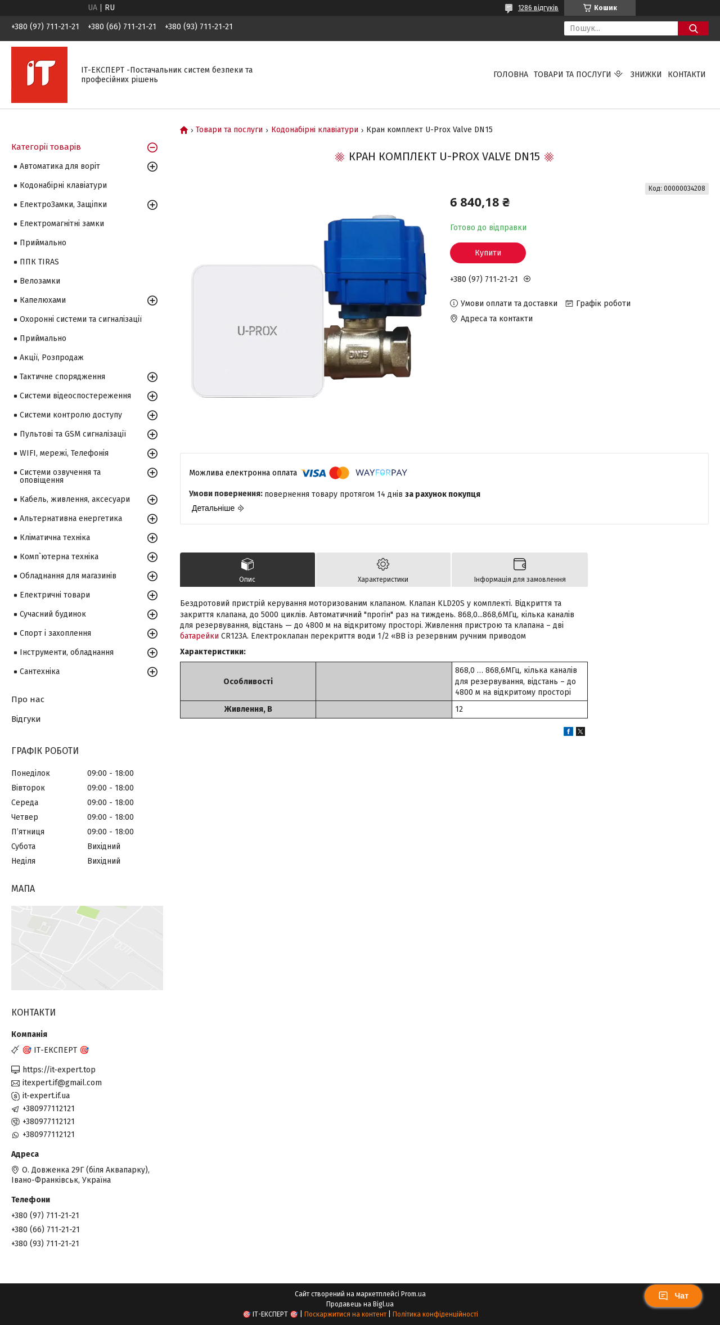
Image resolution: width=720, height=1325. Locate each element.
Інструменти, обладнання (67, 652)
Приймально (43, 243)
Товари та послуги (572, 74)
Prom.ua (413, 1294)
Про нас (27, 699)
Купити (488, 253)
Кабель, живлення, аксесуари (75, 499)
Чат (673, 1296)
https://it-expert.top (59, 1070)
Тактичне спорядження (62, 376)
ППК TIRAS (39, 262)
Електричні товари (55, 595)
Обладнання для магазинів (68, 576)
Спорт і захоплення (55, 633)
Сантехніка (40, 671)
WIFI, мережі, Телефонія (64, 453)
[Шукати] (693, 28)
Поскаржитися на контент (345, 1314)
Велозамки (40, 281)
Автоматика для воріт (60, 166)
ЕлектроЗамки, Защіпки (63, 204)
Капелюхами (43, 300)
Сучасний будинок (53, 614)
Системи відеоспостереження (75, 396)
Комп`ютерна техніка (59, 557)
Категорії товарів (46, 147)
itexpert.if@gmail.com (62, 1083)
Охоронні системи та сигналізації (81, 319)
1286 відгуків (538, 8)
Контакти (687, 74)
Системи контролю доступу (71, 415)
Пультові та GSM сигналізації (73, 434)
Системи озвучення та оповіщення (60, 476)
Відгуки (26, 719)
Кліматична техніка (55, 537)
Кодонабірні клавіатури (314, 130)
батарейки (199, 636)
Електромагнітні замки (62, 223)
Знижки (646, 74)
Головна (510, 74)
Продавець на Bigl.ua (360, 1304)
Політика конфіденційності (435, 1314)
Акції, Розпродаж (52, 357)
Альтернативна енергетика (71, 518)
